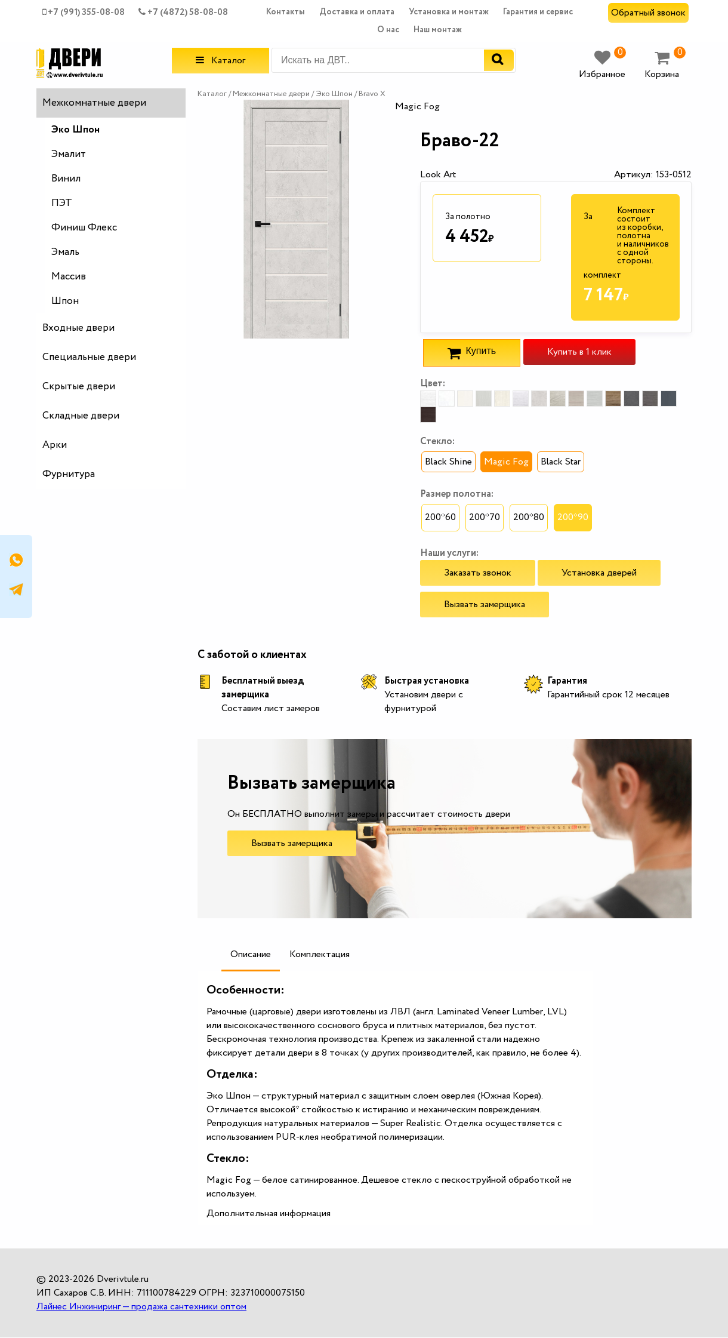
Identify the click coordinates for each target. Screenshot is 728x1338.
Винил (66, 178)
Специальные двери (89, 357)
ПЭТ (61, 203)
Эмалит (68, 154)
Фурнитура (68, 474)
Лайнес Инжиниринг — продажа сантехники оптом (141, 1307)
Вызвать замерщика (484, 604)
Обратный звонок (648, 13)
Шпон (65, 301)
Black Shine (448, 462)
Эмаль (65, 252)
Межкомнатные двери (94, 103)
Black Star (561, 462)
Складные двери (80, 415)
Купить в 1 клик (579, 352)
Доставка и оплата (356, 12)
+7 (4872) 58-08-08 (183, 12)
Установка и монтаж (449, 12)
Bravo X (372, 94)
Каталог (220, 60)
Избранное (602, 65)
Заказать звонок (477, 573)
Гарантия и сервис (538, 12)
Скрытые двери (78, 386)
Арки (54, 445)
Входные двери (78, 328)
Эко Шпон (75, 129)
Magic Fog (506, 462)
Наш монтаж (438, 30)
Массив (68, 276)
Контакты (285, 12)
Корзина (665, 65)
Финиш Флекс (84, 227)
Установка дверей (599, 573)
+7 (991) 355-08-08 (83, 12)
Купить (472, 353)
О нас (388, 30)
